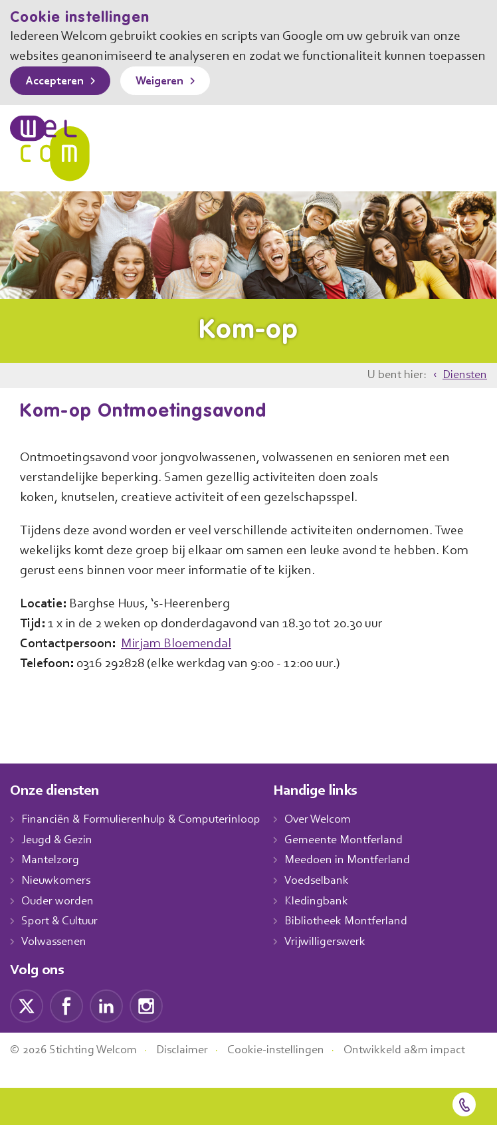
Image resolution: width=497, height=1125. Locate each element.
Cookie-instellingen (291, 1070)
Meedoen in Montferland (361, 881)
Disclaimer (193, 1070)
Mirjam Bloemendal (190, 664)
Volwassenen (56, 962)
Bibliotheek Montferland (359, 942)
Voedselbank (331, 901)
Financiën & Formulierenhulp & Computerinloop (147, 840)
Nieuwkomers (57, 901)
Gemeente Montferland (358, 860)
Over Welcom (333, 840)
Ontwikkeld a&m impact (424, 1070)
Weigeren (169, 101)
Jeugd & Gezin (60, 860)
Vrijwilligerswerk (339, 962)
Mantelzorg (50, 881)
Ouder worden (59, 921)
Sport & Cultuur (62, 942)
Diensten (463, 395)
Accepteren (57, 101)
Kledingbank (330, 921)
